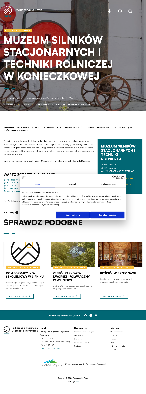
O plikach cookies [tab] (108, 184)
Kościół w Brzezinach (118, 273)
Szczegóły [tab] (73, 184)
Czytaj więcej (19, 296)
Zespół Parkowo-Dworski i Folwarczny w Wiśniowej (71, 276)
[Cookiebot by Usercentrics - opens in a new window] (114, 177)
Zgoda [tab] (37, 184)
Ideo (77, 382)
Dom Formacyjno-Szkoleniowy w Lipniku (25, 274)
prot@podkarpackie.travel (50, 348)
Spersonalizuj (72, 215)
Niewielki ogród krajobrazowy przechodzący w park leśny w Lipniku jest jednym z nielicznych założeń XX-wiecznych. (25, 285)
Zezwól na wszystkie (107, 215)
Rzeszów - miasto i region (23, 267)
